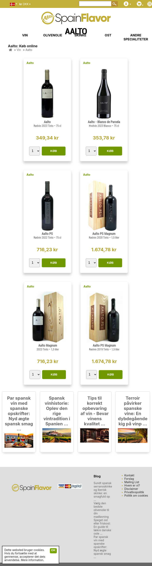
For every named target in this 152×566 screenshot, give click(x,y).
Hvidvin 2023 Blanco (100, 125)
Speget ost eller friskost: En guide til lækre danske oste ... (102, 526)
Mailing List (131, 482)
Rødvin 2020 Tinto (99, 237)
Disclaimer (131, 488)
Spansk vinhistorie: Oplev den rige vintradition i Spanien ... (56, 410)
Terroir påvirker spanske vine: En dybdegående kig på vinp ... (132, 410)
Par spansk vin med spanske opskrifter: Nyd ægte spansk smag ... (19, 413)
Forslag (129, 478)
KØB (53, 151)
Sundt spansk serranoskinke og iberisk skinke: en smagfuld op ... (103, 491)
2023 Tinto (43, 349)
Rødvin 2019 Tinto (99, 349)
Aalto (30, 62)
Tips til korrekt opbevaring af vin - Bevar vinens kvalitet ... (95, 410)
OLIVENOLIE (52, 35)
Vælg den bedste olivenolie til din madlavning (101, 510)
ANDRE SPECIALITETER (136, 37)
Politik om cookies (136, 495)
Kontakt (129, 475)
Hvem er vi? (132, 485)
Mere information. (32, 560)
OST (108, 35)
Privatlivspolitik (134, 492)
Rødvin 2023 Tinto (44, 125)
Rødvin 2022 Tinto (44, 237)
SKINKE (80, 35)
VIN (25, 35)
